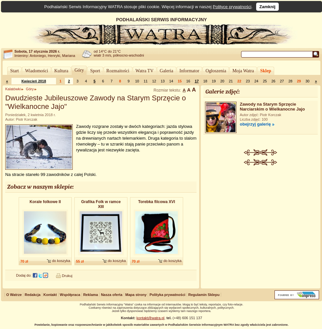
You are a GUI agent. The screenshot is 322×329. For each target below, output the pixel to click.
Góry (79, 70)
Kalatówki (13, 89)
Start (14, 70)
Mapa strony (136, 295)
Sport (95, 70)
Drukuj (67, 276)
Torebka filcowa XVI (156, 201)
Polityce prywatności (232, 6)
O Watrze (14, 295)
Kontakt (50, 295)
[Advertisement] (261, 214)
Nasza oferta (111, 295)
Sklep (265, 70)
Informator (189, 70)
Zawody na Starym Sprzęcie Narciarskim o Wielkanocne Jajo (272, 107)
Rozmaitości (117, 70)
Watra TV (145, 70)
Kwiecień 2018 (33, 81)
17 (197, 81)
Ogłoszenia (215, 70)
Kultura (61, 70)
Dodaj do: (23, 275)
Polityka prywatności (167, 295)
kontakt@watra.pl (150, 318)
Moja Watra (243, 70)
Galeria (166, 70)
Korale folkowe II (45, 201)
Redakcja (32, 295)
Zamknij (267, 6)
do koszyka (61, 261)
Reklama (90, 295)
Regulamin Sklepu (203, 295)
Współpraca (70, 295)
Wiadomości (36, 70)
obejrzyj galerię (255, 124)
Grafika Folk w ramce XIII (101, 204)
